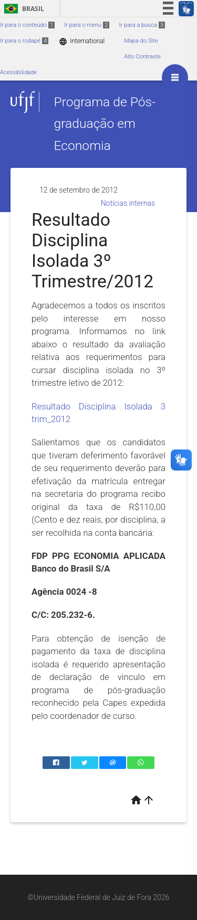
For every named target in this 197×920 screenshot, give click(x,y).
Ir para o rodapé (24, 40)
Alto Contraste (142, 56)
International (82, 41)
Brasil (22, 8)
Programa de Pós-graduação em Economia (104, 123)
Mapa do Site (141, 40)
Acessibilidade (18, 72)
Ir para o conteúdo (27, 25)
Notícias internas (128, 203)
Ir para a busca (142, 25)
